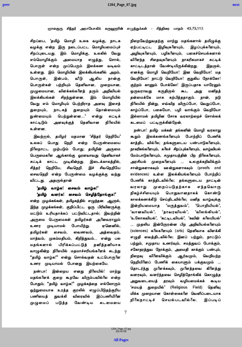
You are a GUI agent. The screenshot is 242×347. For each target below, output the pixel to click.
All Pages (121, 340)
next (236, 5)
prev (6, 5)
